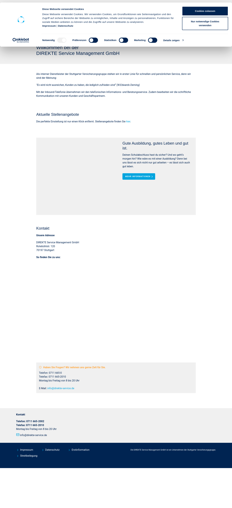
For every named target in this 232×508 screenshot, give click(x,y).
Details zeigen (171, 37)
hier (128, 188)
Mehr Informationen (139, 243)
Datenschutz (65, 23)
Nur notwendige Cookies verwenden (205, 21)
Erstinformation (81, 489)
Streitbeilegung (28, 495)
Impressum (49, 23)
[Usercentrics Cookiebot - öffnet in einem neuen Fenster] (21, 37)
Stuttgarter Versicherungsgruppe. (201, 490)
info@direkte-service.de (60, 428)
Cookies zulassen (205, 8)
